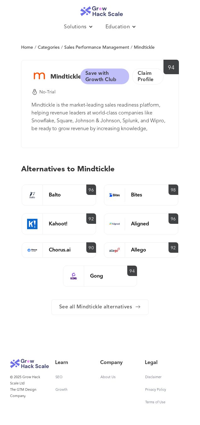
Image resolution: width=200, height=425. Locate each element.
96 (91, 190)
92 (91, 219)
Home (27, 47)
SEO (58, 377)
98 (173, 190)
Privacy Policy (155, 390)
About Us (108, 377)
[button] (78, 27)
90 (91, 248)
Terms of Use (155, 402)
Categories (49, 47)
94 (171, 68)
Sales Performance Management (96, 47)
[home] (100, 9)
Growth (61, 390)
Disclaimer (153, 377)
